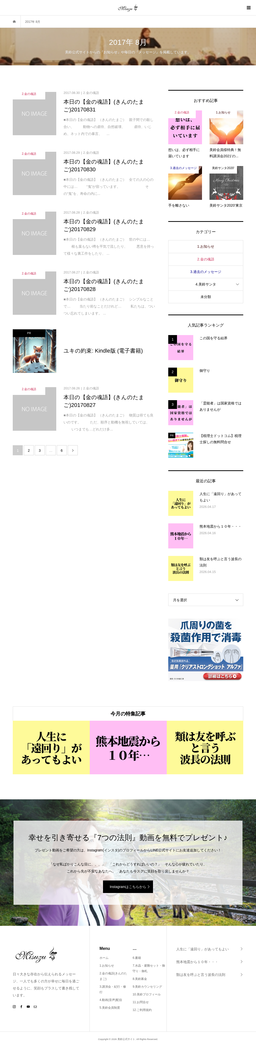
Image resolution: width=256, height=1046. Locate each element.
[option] (51, 747)
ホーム (104, 958)
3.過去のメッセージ (205, 272)
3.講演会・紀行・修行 (113, 989)
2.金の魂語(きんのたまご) (113, 976)
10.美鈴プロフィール (146, 994)
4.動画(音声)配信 (111, 1000)
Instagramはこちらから (128, 887)
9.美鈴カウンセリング (147, 986)
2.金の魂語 (205, 259)
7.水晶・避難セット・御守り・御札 (148, 968)
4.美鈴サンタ (206, 284)
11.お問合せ (140, 1002)
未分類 (205, 297)
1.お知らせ (205, 246)
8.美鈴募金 (139, 979)
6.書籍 (136, 958)
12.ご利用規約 (142, 1010)
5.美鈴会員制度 (110, 1007)
